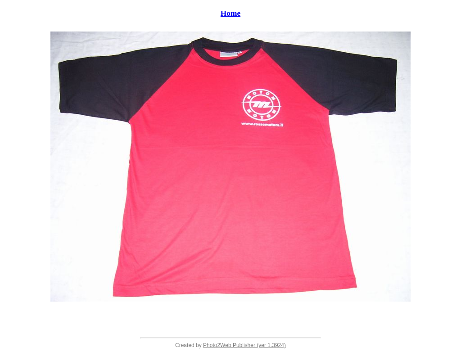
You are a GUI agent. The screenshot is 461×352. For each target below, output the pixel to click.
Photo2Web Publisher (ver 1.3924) (244, 345)
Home (230, 13)
